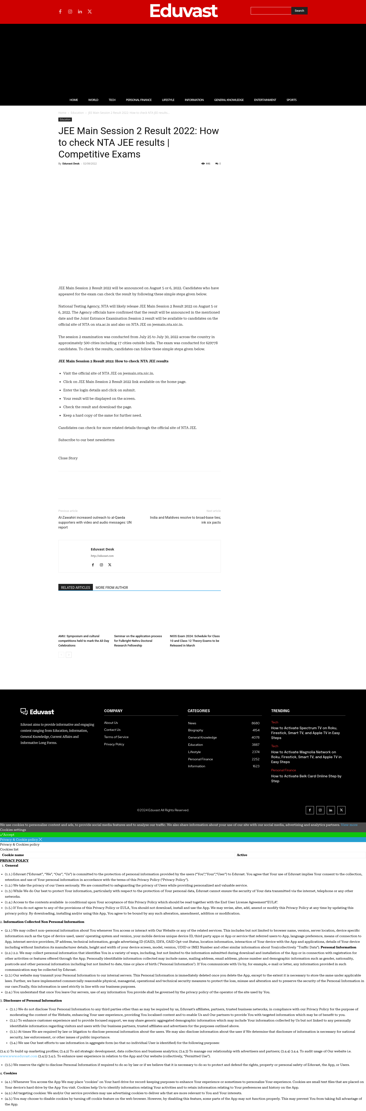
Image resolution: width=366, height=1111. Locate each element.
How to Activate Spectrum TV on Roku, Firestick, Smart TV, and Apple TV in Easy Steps (305, 733)
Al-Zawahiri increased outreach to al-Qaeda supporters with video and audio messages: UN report (95, 522)
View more (349, 825)
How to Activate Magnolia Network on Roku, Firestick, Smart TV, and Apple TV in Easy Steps (306, 757)
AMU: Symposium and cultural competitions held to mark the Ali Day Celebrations (83, 640)
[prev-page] (61, 655)
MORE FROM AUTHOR (112, 587)
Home (62, 113)
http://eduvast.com (102, 555)
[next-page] (69, 655)
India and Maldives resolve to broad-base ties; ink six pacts (185, 520)
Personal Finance (283, 770)
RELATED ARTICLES (75, 587)
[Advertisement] (183, 59)
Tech (274, 722)
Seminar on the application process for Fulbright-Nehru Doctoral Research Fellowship (138, 640)
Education (77, 113)
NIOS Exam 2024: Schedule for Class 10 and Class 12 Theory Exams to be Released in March (195, 640)
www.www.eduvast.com (18, 1056)
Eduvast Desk (70, 163)
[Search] (299, 10)
